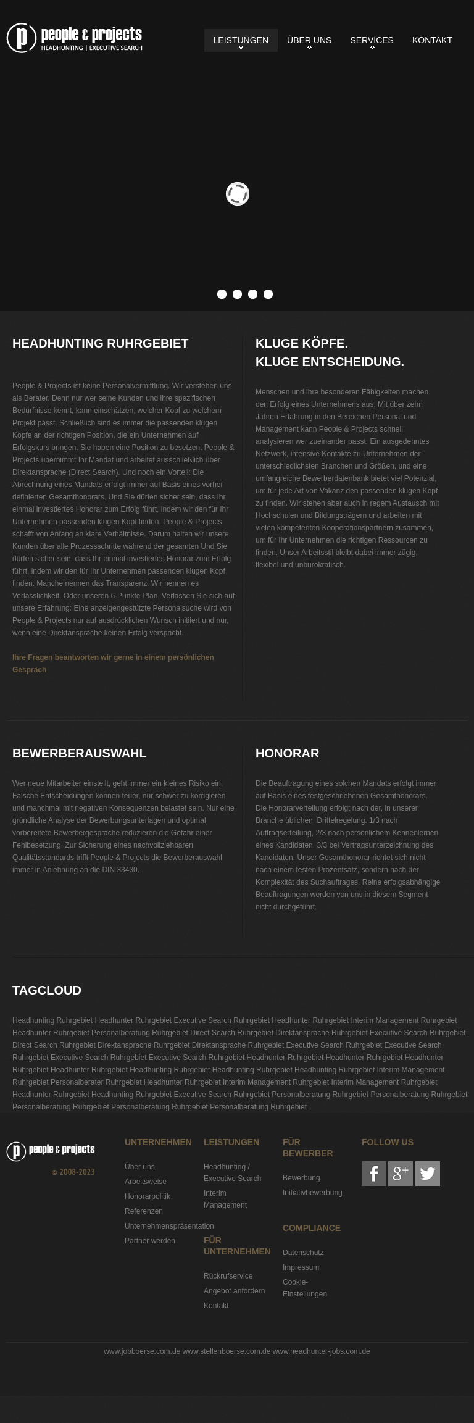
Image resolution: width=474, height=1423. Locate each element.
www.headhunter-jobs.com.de (321, 1351)
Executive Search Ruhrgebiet (222, 1020)
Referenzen (144, 1211)
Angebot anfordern (234, 1291)
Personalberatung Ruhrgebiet (139, 1033)
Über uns (309, 40)
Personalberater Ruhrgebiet (96, 1082)
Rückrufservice (228, 1276)
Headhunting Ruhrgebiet (74, 38)
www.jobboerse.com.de (142, 1351)
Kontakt (432, 40)
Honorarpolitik (147, 1196)
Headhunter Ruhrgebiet (133, 1020)
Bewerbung (301, 1178)
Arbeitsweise (146, 1181)
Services (372, 40)
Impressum (301, 1267)
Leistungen (241, 40)
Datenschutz (303, 1252)
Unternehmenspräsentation (169, 1226)
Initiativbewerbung (313, 1192)
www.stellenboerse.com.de (227, 1351)
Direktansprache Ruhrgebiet (321, 1033)
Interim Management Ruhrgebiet (404, 1020)
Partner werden (150, 1241)
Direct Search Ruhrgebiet (231, 1033)
